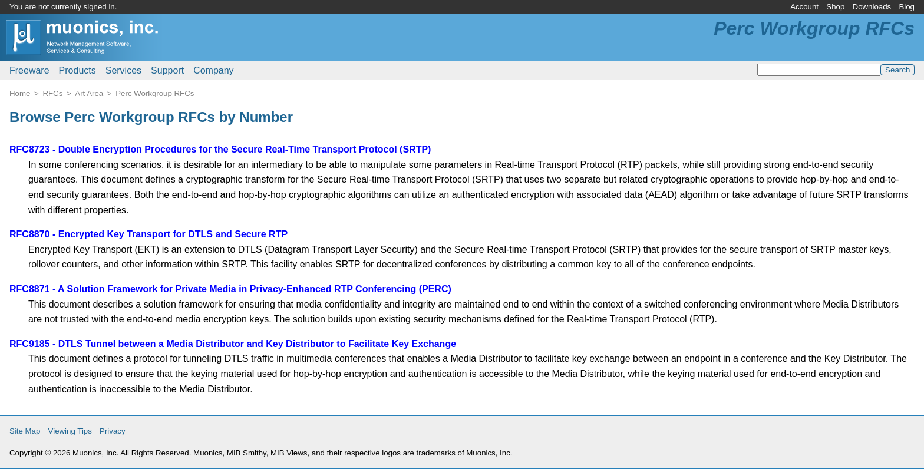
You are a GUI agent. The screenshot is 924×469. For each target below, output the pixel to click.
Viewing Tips (70, 431)
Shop (835, 6)
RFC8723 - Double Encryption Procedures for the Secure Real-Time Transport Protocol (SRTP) (220, 149)
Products (77, 70)
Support (167, 70)
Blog (907, 6)
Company (213, 70)
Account (804, 6)
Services (123, 70)
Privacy (113, 431)
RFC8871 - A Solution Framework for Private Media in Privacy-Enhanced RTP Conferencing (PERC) (230, 289)
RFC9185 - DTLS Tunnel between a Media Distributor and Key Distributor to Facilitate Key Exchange (232, 344)
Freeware (29, 70)
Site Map (24, 431)
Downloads (872, 6)
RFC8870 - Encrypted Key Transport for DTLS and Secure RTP (148, 234)
